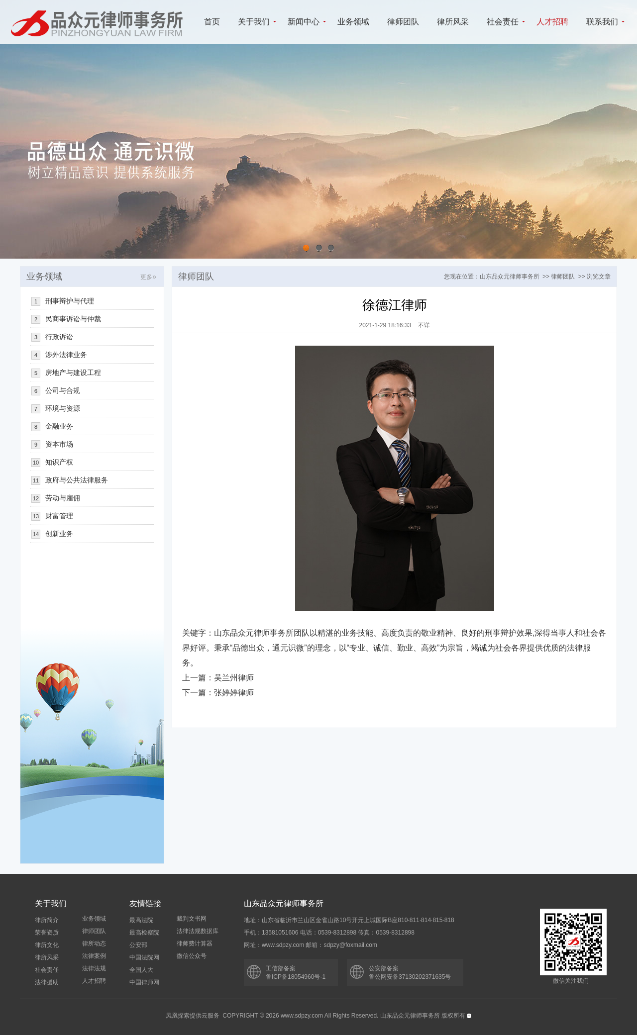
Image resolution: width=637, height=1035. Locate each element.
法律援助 (47, 982)
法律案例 (94, 955)
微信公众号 (192, 955)
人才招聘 (552, 21)
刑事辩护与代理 (69, 301)
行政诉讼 (59, 337)
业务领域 (353, 21)
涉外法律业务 (66, 355)
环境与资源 (62, 408)
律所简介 (47, 920)
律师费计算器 (194, 943)
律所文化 (47, 944)
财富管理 (59, 516)
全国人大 (141, 969)
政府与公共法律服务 (76, 480)
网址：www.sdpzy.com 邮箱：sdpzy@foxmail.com (310, 944)
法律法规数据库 (197, 931)
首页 (212, 21)
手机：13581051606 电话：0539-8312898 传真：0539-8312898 (329, 932)
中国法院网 (144, 957)
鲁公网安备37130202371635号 (410, 976)
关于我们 (254, 21)
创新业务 (59, 534)
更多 (148, 277)
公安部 (138, 944)
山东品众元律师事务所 (509, 276)
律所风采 (453, 21)
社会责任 (503, 21)
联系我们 (602, 21)
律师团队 (403, 21)
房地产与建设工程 (73, 372)
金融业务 (59, 426)
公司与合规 (62, 390)
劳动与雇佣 (62, 498)
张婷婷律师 (234, 692)
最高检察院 (144, 932)
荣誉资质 (47, 932)
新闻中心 (303, 21)
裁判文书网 (192, 918)
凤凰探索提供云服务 (192, 1015)
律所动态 (94, 943)
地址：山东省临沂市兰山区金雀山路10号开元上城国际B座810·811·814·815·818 (349, 920)
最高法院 (141, 920)
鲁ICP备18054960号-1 (295, 976)
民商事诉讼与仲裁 (73, 319)
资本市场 (59, 444)
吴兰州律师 (234, 677)
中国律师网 (144, 982)
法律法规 (94, 968)
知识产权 (59, 462)
